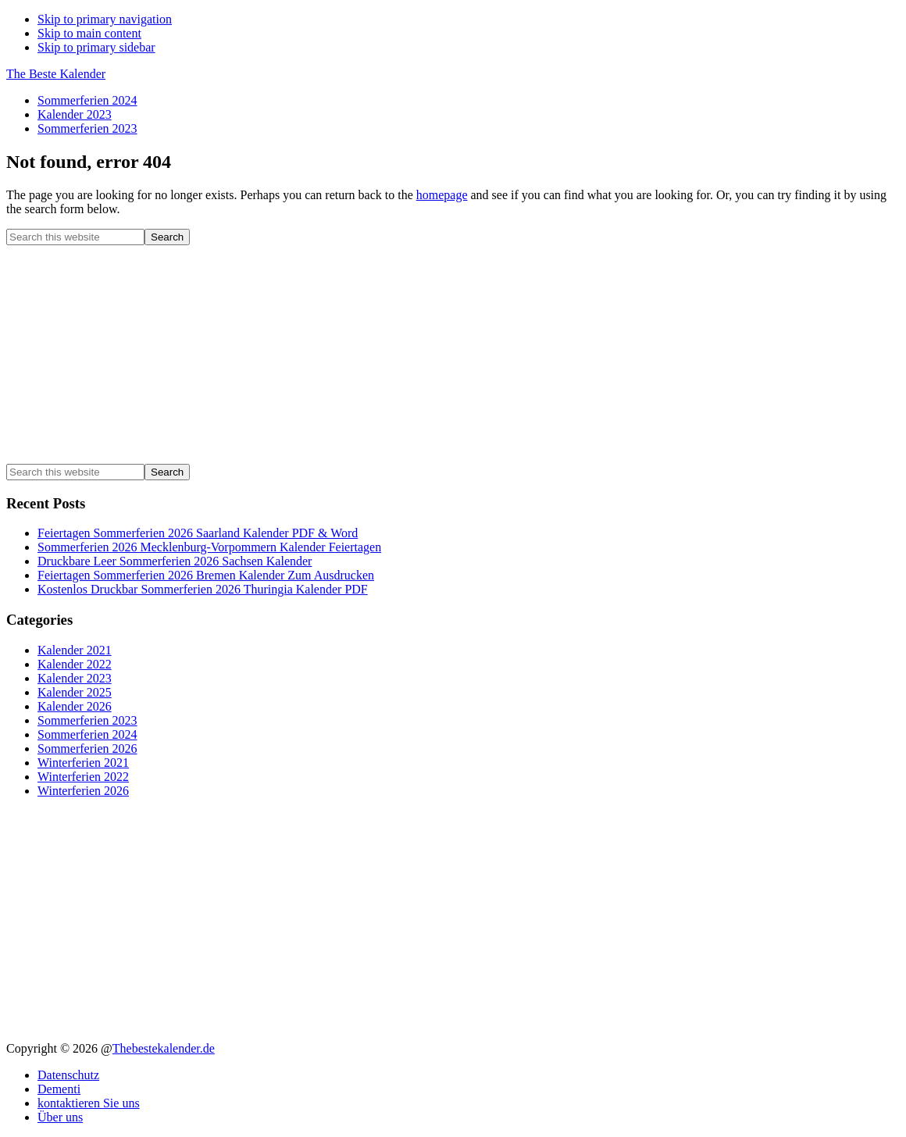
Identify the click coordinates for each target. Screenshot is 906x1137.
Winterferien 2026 (83, 790)
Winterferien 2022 (83, 776)
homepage (442, 194)
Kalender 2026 (74, 706)
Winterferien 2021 (83, 762)
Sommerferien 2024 (87, 734)
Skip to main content (89, 33)
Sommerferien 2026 (87, 748)
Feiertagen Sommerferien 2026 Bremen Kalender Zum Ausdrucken (205, 575)
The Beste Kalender (55, 73)
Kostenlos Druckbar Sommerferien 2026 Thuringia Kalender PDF (202, 589)
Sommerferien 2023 (87, 720)
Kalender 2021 (74, 650)
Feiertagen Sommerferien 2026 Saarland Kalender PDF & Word (197, 533)
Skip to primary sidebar (96, 47)
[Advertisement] (453, 354)
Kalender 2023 (74, 678)
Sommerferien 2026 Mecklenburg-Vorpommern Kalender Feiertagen (209, 547)
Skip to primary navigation (104, 19)
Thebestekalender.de (163, 1048)
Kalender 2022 (74, 664)
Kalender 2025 (74, 692)
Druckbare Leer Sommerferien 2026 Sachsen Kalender (174, 561)
